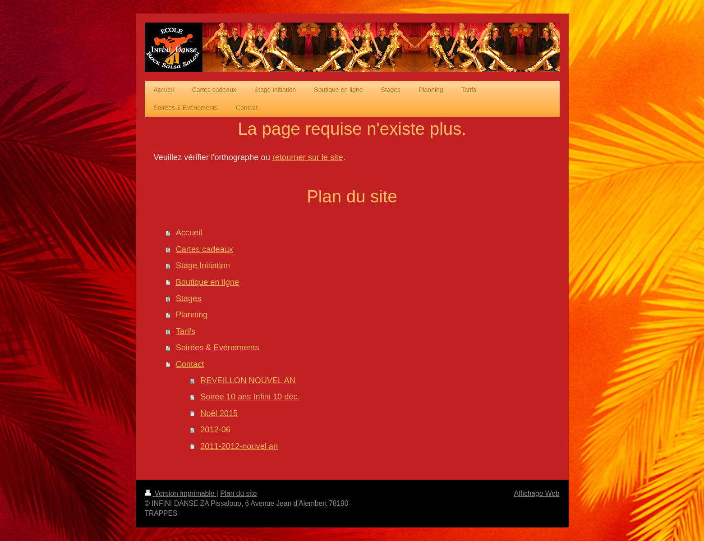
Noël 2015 (219, 413)
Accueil (189, 232)
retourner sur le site (307, 157)
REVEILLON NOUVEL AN (247, 380)
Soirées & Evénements (217, 347)
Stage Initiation (203, 265)
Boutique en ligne (207, 282)
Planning (192, 314)
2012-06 (215, 429)
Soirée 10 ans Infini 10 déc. (249, 396)
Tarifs (185, 331)
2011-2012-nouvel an (239, 446)
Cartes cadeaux (204, 249)
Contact (190, 364)
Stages (189, 298)
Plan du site (238, 493)
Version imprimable (180, 493)
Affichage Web (537, 493)
